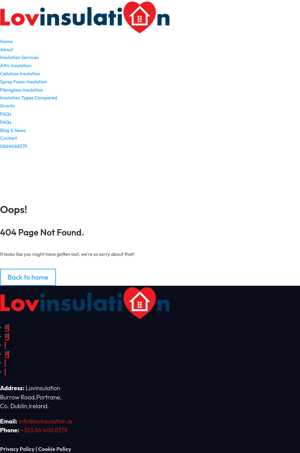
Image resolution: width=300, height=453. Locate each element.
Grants (7, 106)
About (6, 49)
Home (6, 41)
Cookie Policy (54, 449)
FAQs (6, 114)
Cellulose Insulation (20, 74)
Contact (8, 138)
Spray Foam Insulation (23, 82)
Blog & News (13, 130)
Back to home (28, 277)
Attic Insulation (15, 65)
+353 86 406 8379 (44, 430)
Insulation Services (19, 57)
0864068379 (13, 146)
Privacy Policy (17, 449)
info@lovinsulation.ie (45, 421)
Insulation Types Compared (28, 98)
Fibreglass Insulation (21, 90)
